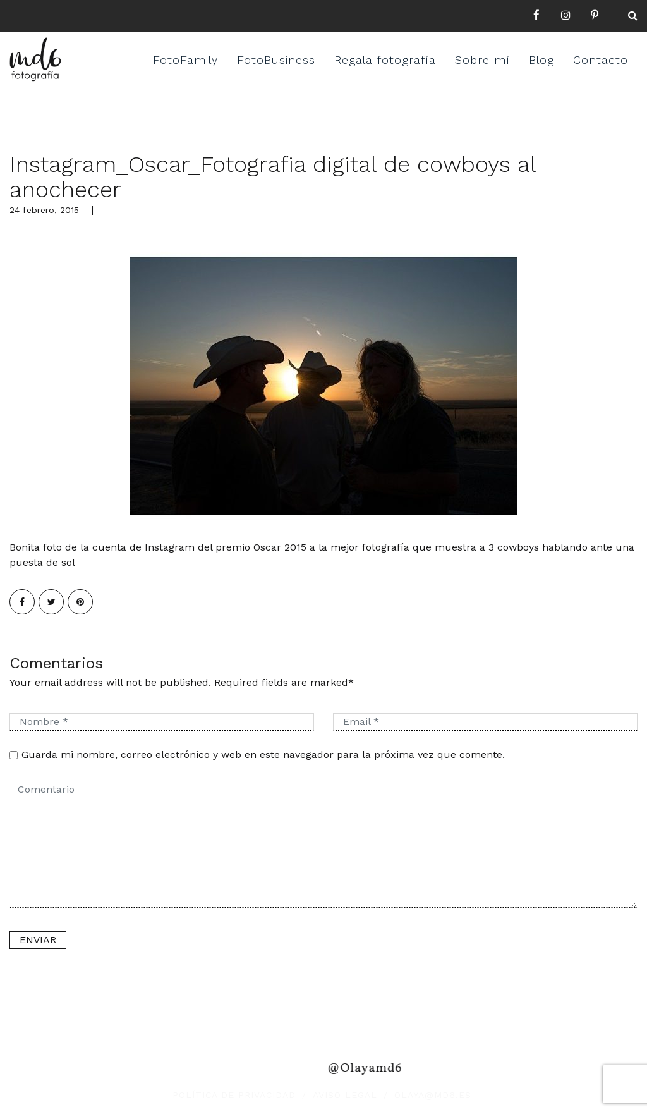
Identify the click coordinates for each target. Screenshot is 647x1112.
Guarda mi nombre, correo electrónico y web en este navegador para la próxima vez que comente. (263, 754)
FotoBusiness (276, 59)
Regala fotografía (385, 59)
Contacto (600, 59)
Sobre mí (482, 59)
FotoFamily (185, 59)
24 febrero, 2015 (44, 210)
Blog (541, 59)
